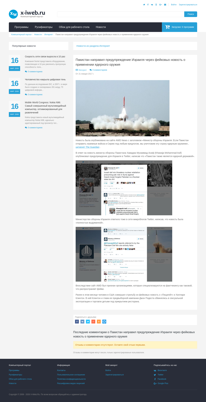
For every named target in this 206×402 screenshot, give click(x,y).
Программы (14, 370)
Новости (12, 383)
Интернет (83, 70)
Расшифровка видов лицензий (71, 383)
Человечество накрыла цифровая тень (45, 79)
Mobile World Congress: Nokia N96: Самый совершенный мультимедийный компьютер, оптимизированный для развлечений (45, 107)
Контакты (61, 370)
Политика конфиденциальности (71, 379)
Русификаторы (15, 375)
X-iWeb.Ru (35, 394)
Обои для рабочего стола (20, 379)
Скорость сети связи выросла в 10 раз (45, 56)
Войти (174, 5)
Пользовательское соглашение (71, 375)
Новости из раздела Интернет (93, 45)
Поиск (191, 14)
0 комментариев (100, 70)
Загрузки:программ (179, 26)
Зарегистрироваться (188, 5)
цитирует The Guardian (87, 147)
